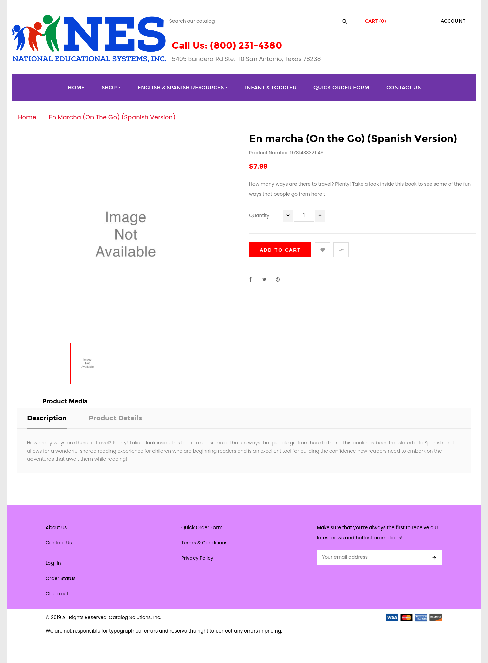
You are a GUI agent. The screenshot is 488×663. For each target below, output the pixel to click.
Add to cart (280, 250)
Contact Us (59, 542)
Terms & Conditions (204, 542)
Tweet (267, 279)
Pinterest (281, 279)
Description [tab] (47, 418)
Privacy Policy (197, 558)
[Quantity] (304, 216)
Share (254, 279)
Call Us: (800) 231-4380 (227, 45)
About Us (56, 527)
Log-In (53, 563)
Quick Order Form (202, 527)
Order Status (60, 578)
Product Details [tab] (115, 418)
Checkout (57, 593)
